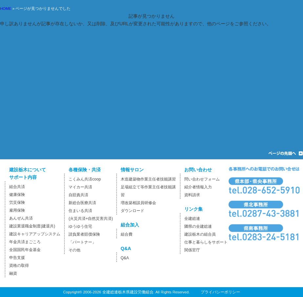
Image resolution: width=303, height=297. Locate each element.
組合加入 (130, 224)
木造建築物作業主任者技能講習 (148, 179)
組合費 (126, 234)
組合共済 (17, 186)
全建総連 (192, 218)
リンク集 (193, 209)
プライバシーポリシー (220, 292)
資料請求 (192, 195)
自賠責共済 (78, 195)
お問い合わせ (198, 169)
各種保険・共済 (85, 169)
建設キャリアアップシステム (34, 234)
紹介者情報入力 (198, 187)
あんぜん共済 (21, 218)
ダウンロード (132, 210)
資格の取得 (19, 265)
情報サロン (132, 169)
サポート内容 (23, 177)
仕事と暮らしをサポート (206, 242)
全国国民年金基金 (25, 249)
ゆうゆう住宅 (80, 226)
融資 (13, 273)
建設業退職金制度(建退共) (32, 226)
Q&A (126, 248)
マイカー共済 (80, 187)
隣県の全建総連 (198, 226)
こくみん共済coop (85, 179)
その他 (74, 250)
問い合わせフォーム (202, 179)
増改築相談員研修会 (138, 203)
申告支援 (17, 257)
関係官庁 (192, 250)
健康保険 (17, 194)
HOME (5, 9)
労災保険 (17, 202)
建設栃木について (27, 169)
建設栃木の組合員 (200, 234)
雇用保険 (17, 210)
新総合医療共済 (82, 203)
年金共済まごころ (25, 242)
